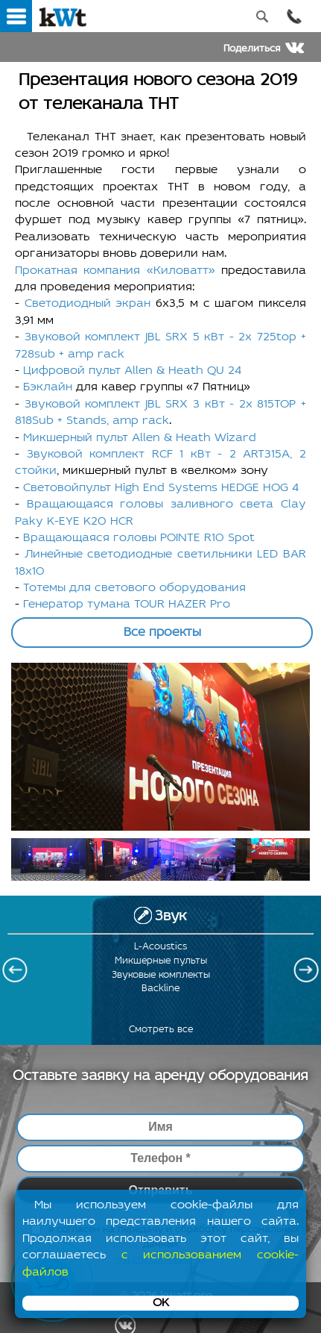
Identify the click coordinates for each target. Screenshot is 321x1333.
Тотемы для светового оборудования (134, 588)
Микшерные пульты (161, 961)
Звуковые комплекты (161, 975)
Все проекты (162, 632)
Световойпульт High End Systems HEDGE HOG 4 (161, 488)
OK (161, 1303)
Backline (160, 988)
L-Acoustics (160, 947)
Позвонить (294, 16)
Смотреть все (161, 1029)
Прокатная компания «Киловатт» (115, 271)
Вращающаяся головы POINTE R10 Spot (139, 538)
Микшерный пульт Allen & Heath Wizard (139, 438)
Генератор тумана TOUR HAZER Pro (126, 605)
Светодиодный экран (88, 304)
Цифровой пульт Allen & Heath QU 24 (132, 371)
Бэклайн (47, 387)
